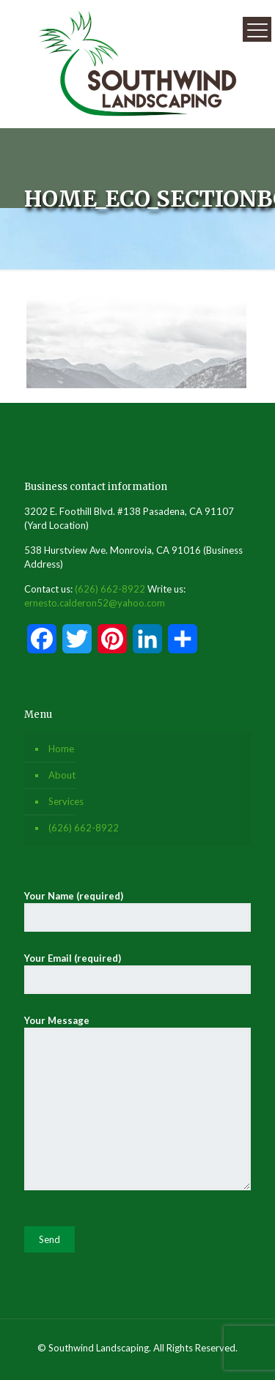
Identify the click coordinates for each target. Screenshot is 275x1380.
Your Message (137, 1102)
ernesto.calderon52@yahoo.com (94, 603)
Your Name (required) (137, 911)
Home (61, 748)
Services (66, 801)
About (62, 775)
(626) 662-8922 (110, 589)
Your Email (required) (137, 973)
